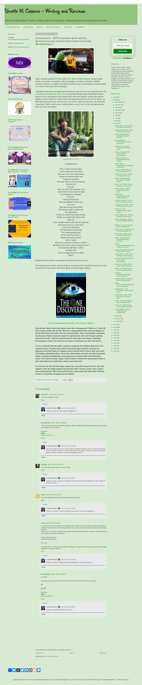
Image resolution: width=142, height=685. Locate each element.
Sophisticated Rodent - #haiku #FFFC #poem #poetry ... (124, 130)
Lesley (43, 523)
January (117, 321)
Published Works (13, 27)
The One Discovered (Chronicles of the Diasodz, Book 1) (71, 323)
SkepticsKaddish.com (47, 435)
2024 (115, 324)
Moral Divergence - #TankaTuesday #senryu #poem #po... (123, 141)
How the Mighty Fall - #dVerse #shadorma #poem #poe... (124, 215)
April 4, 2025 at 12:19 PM (68, 446)
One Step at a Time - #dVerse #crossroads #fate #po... (124, 174)
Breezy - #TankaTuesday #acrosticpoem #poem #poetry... (122, 180)
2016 (115, 346)
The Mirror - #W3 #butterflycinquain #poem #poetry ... (123, 210)
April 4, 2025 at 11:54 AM (58, 423)
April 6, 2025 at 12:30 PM (68, 559)
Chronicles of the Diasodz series (48, 94)
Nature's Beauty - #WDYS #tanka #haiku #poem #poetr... (122, 190)
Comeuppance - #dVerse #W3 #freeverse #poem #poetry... (124, 254)
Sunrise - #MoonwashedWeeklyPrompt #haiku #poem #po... (124, 245)
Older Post (103, 653)
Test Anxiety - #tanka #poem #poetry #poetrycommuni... (124, 234)
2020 (115, 335)
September (118, 110)
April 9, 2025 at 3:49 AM (58, 574)
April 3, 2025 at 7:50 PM (56, 394)
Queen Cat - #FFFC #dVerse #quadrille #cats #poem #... (124, 185)
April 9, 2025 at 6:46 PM (68, 607)
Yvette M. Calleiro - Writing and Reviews (45, 10)
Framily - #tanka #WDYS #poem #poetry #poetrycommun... (122, 153)
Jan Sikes (44, 464)
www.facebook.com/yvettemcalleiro (18, 39)
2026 (115, 97)
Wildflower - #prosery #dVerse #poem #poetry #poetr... (124, 226)
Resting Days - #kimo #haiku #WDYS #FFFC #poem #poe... (123, 296)
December (118, 102)
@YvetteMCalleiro (18, 43)
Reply (42, 400)
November (118, 105)
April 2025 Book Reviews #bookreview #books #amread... (122, 135)
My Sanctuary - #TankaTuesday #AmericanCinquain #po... (124, 230)
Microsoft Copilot (74, 159)
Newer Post (39, 653)
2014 (115, 351)
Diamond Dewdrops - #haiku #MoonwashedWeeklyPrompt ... (124, 220)
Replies (45, 404)
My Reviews (28, 27)
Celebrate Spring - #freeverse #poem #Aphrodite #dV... (124, 279)
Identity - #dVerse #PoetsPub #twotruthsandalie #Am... (123, 301)
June (116, 118)
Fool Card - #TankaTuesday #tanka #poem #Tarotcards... (124, 305)
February (118, 318)
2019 (115, 338)
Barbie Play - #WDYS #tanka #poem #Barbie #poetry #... (124, 269)
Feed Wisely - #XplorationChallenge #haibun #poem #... (122, 196)
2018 (115, 340)
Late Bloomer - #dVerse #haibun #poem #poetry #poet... (123, 147)
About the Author (53, 27)
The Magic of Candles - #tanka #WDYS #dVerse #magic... (124, 205)
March (117, 316)
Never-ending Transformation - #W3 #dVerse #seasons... (124, 126)
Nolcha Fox (44, 394)
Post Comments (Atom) (51, 656)
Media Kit (67, 27)
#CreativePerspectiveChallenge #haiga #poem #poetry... (124, 250)
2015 (115, 348)
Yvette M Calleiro (51, 408)
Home (71, 653)
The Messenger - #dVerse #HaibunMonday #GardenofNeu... (122, 311)
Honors (40, 27)
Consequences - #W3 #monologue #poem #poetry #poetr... (124, 290)
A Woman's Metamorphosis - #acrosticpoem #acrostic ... (124, 170)
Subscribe (122, 51)
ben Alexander (45, 423)
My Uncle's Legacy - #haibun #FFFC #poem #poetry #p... (124, 201)
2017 (115, 343)
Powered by (123, 58)
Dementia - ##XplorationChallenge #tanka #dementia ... (122, 274)
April (116, 123)
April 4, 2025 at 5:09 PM (68, 478)
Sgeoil (43, 494)
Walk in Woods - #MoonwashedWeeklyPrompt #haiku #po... (124, 165)
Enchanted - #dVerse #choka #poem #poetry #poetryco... (124, 265)
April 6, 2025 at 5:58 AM (53, 523)
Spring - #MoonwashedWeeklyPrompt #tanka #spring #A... (124, 284)
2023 (115, 327)
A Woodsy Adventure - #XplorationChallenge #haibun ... (122, 159)
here (86, 260)
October (117, 107)
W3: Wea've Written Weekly (79, 79)
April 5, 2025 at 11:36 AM (53, 494)
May (116, 121)
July (116, 115)
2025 (115, 100)
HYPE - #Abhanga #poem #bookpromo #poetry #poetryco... (122, 239)
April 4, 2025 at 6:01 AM (68, 408)
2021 (115, 332)
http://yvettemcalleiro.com (21, 47)
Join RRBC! (79, 27)
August (117, 113)
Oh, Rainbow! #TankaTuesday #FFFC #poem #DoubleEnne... (124, 260)
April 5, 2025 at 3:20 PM (68, 508)
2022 (115, 330)
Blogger (126, 679)
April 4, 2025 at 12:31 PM (55, 464)
